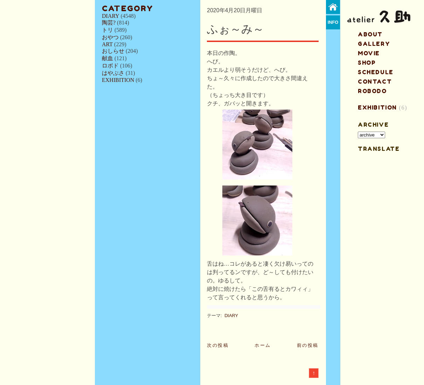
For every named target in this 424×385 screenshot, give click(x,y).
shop (367, 62)
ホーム (263, 345)
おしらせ (113, 51)
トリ (107, 30)
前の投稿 (308, 345)
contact (375, 81)
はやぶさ (113, 73)
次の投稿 (218, 345)
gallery (374, 43)
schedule (376, 72)
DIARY (110, 16)
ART (107, 44)
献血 (107, 58)
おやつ (110, 37)
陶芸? (109, 23)
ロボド (110, 66)
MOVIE (369, 53)
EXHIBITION (118, 80)
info (333, 22)
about (370, 34)
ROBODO (372, 91)
